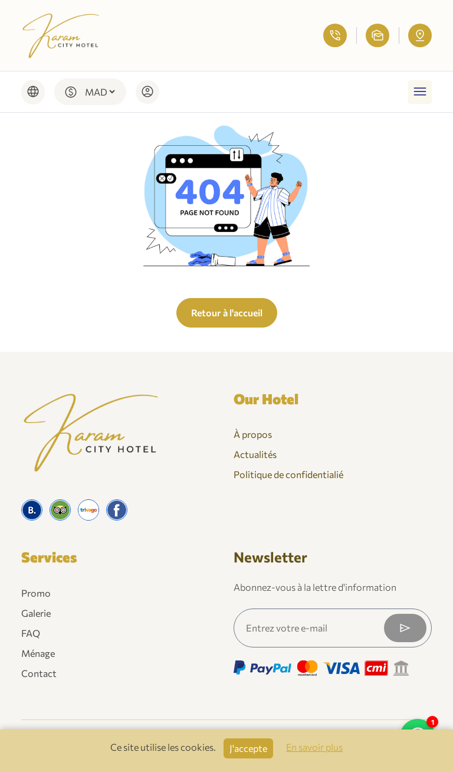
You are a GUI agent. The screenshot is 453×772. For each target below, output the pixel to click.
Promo (36, 592)
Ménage (38, 653)
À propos (253, 434)
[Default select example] (100, 91)
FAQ (30, 633)
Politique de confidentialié (288, 474)
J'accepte (248, 748)
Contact (39, 673)
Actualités (255, 454)
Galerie (36, 613)
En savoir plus (314, 747)
